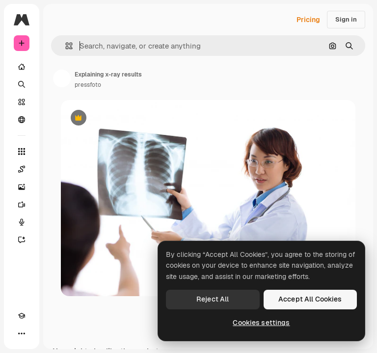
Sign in (346, 19)
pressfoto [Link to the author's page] (88, 85)
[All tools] (21, 151)
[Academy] (21, 316)
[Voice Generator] (21, 222)
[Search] (21, 84)
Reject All (212, 299)
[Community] (21, 119)
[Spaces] (21, 169)
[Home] (21, 67)
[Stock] (21, 102)
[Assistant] (21, 240)
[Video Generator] (21, 204)
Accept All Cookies (310, 299)
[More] (21, 333)
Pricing (308, 19)
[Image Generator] (21, 187)
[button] (65, 46)
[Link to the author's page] (62, 78)
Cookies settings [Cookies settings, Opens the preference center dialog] (261, 322)
